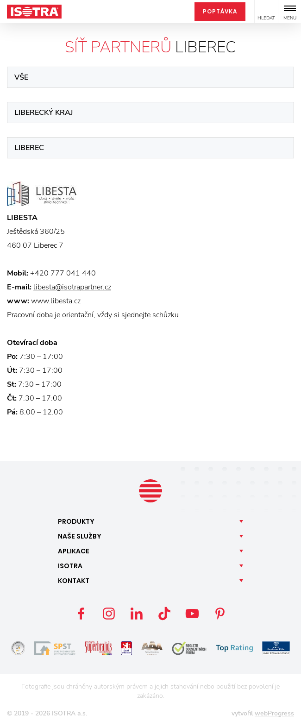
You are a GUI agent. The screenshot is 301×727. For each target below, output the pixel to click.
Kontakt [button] (73, 580)
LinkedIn (136, 613)
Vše (21, 77)
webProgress (274, 713)
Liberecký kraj (43, 112)
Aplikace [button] (73, 551)
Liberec (29, 148)
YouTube (192, 613)
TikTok (164, 613)
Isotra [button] (70, 565)
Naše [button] (79, 536)
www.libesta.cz (56, 301)
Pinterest (220, 613)
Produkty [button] (76, 521)
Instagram (109, 613)
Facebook (81, 613)
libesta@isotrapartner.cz (72, 287)
